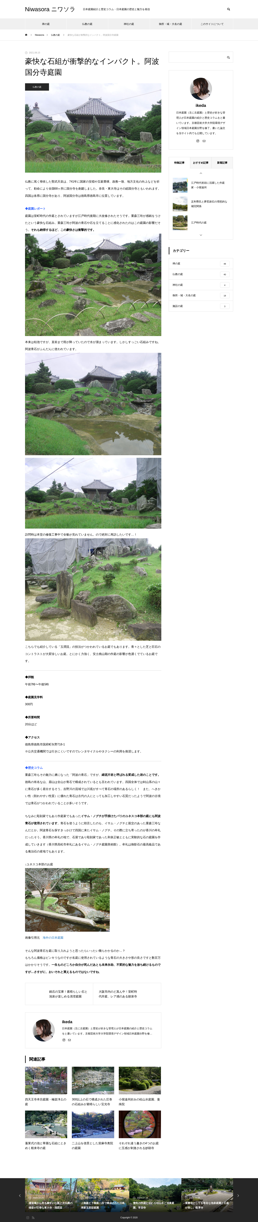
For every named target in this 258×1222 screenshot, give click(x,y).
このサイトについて (212, 23)
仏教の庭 (87, 23)
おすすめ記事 (200, 162)
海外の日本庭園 (53, 937)
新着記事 (222, 162)
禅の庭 (46, 23)
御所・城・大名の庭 (170, 23)
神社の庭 (129, 23)
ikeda (201, 105)
